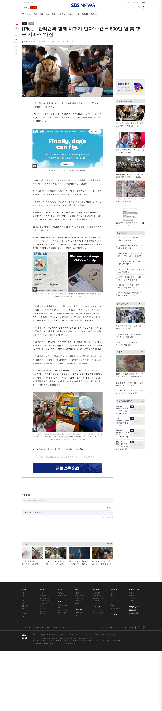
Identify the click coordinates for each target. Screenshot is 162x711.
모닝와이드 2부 (44, 601)
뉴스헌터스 (43, 595)
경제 (41, 14)
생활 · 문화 (25, 606)
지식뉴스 (132, 593)
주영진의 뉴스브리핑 (46, 603)
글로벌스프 (119, 406)
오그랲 (117, 418)
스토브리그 (96, 601)
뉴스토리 (42, 611)
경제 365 (78, 601)
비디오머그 (96, 589)
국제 (53, 14)
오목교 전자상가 (98, 613)
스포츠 (70, 14)
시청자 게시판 (115, 608)
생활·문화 (61, 14)
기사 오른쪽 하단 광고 (130, 472)
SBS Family (107, 627)
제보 (112, 595)
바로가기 (114, 589)
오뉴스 (42, 606)
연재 (76, 589)
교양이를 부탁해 (98, 598)
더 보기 (109, 543)
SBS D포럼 (133, 612)
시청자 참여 (38, 627)
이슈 (23, 616)
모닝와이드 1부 (44, 598)
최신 (23, 593)
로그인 (128, 2)
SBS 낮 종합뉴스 (62, 613)
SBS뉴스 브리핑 (62, 610)
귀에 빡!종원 (97, 595)
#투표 (134, 8)
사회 (47, 14)
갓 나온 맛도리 (98, 610)
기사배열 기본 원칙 (105, 640)
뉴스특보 (42, 614)
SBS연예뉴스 (134, 606)
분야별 (24, 589)
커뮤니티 (132, 598)
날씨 (112, 593)
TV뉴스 (94, 14)
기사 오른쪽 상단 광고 (130, 59)
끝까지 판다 (79, 613)
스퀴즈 (131, 601)
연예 (77, 14)
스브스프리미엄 (134, 589)
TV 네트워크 (25, 614)
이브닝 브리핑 (61, 595)
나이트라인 (43, 608)
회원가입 (135, 2)
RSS (112, 606)
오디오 (59, 601)
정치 (35, 14)
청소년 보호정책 (117, 640)
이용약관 (57, 627)
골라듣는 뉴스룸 (62, 605)
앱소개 (113, 603)
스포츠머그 (96, 593)
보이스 (59, 608)
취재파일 (85, 14)
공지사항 (114, 615)
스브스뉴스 (96, 606)
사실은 (77, 593)
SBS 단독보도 (79, 595)
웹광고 (49, 627)
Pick (24, 23)
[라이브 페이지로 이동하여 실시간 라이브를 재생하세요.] (33, 7)
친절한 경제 (79, 598)
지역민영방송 (120, 627)
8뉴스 (29, 14)
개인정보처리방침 (68, 627)
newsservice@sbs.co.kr (85, 638)
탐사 (76, 615)
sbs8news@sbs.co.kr (86, 635)
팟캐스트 (132, 595)
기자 (112, 601)
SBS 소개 (26, 627)
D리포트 (78, 603)
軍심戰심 (60, 593)
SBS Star (133, 609)
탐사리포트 (78, 608)
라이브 (113, 598)
